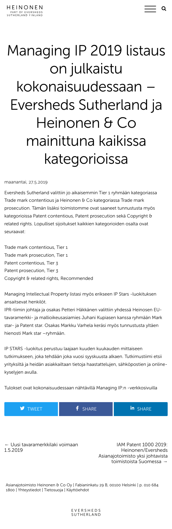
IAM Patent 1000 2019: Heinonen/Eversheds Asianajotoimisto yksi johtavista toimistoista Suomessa (133, 453)
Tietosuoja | (55, 489)
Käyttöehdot (77, 489)
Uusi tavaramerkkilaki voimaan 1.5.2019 (41, 448)
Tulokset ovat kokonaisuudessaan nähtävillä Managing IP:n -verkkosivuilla (80, 388)
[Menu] (152, 10)
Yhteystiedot (29, 489)
